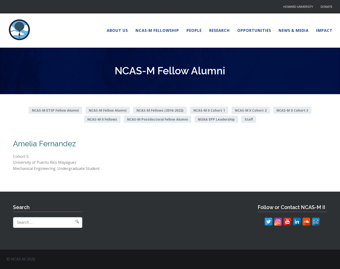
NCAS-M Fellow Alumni (108, 110)
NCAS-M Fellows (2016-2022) (159, 110)
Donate (326, 7)
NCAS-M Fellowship (157, 30)
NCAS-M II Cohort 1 (209, 110)
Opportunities (254, 30)
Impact (324, 30)
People (194, 30)
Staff (249, 119)
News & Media (294, 30)
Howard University (298, 7)
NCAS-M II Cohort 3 (292, 110)
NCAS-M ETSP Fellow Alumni (55, 110)
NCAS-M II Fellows (102, 119)
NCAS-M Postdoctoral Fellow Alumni (157, 119)
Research (219, 30)
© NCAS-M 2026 (21, 259)
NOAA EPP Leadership (216, 119)
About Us (117, 30)
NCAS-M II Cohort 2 (251, 110)
